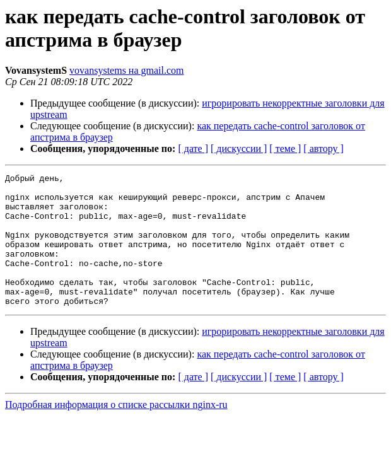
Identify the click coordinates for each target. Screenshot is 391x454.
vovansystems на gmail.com (126, 70)
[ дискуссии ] (239, 148)
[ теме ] (285, 148)
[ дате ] (193, 148)
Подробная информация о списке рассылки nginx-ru (116, 431)
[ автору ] (323, 148)
